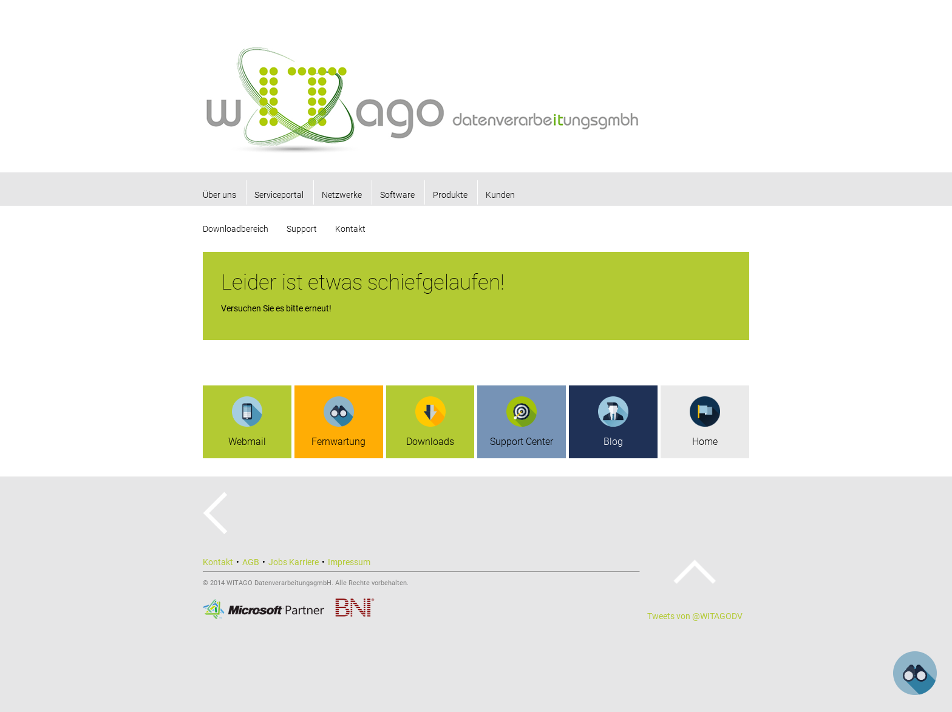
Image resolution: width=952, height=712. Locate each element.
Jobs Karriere (293, 562)
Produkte (450, 195)
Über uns (219, 195)
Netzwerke (342, 195)
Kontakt (350, 229)
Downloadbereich (235, 229)
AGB (250, 562)
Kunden (500, 195)
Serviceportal (279, 195)
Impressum (349, 562)
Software (397, 195)
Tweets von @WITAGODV (695, 616)
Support (302, 229)
